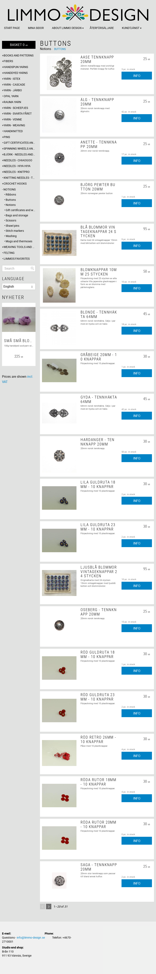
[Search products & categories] (19, 268)
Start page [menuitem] (12, 28)
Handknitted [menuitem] (13, 131)
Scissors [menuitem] (11, 220)
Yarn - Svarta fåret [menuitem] (18, 113)
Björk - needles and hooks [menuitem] (20, 154)
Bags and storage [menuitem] (17, 215)
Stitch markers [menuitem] (15, 231)
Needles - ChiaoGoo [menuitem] (18, 160)
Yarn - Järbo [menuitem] (13, 90)
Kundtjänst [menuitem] (130, 28)
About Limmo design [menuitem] (67, 28)
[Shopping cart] (19, 45)
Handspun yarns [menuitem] (16, 67)
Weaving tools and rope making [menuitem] (20, 247)
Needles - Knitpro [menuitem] (17, 172)
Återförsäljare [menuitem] (102, 28)
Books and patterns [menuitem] (18, 55)
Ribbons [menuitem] (11, 194)
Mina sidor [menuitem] (36, 28)
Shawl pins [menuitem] (12, 226)
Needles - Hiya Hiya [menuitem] (17, 166)
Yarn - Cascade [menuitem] (14, 84)
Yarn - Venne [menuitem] (13, 119)
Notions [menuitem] (9, 189)
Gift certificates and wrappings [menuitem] (20, 143)
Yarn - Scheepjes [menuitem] (16, 108)
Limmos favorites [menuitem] (17, 259)
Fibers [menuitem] (8, 61)
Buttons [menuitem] (11, 200)
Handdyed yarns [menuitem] (16, 73)
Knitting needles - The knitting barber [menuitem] (20, 178)
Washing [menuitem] (11, 236)
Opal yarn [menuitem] (11, 96)
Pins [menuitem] (7, 137)
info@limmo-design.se (31, 937)
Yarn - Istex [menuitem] (12, 79)
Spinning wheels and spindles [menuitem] (20, 148)
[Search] (32, 268)
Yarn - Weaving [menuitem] (14, 125)
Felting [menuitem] (9, 253)
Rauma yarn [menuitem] (12, 102)
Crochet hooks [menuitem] (15, 183)
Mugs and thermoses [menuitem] (19, 241)
